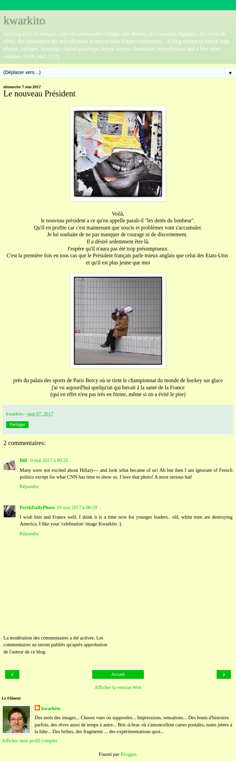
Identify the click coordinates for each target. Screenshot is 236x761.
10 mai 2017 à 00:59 (77, 507)
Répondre (29, 486)
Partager (17, 424)
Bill (24, 460)
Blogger (128, 754)
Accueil (118, 674)
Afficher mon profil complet (29, 740)
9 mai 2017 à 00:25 (49, 460)
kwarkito (24, 20)
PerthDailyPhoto (37, 507)
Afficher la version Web (118, 687)
